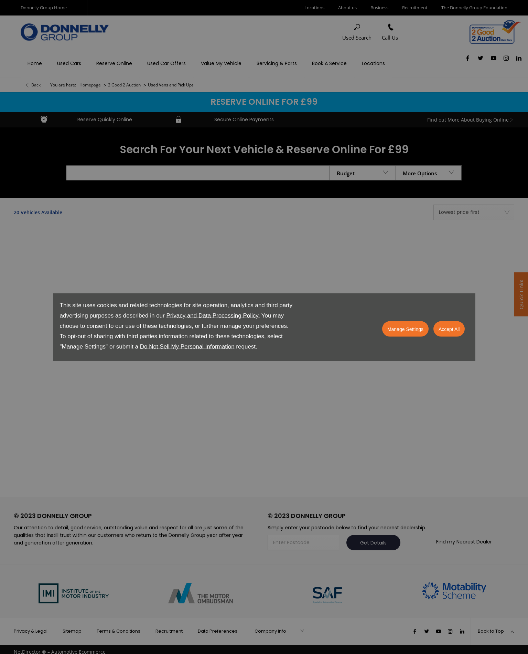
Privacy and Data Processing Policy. (213, 315)
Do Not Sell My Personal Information (187, 346)
